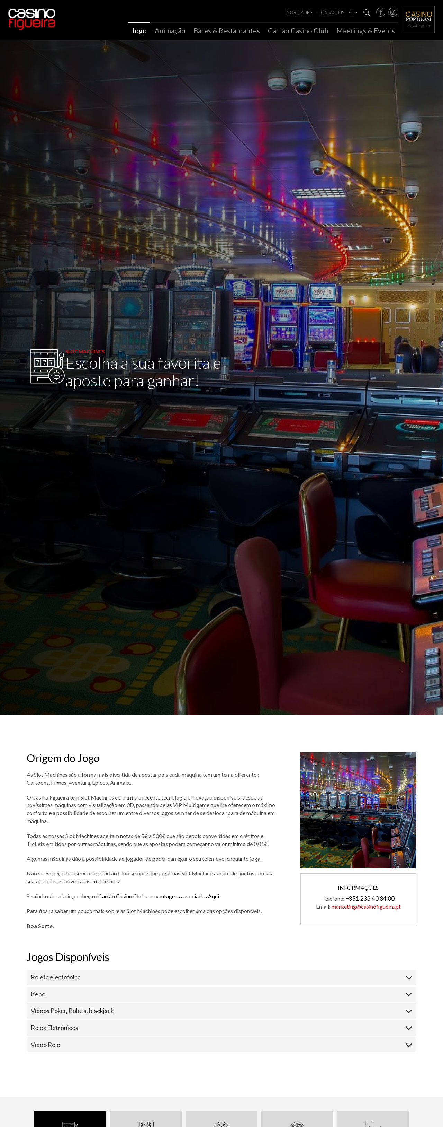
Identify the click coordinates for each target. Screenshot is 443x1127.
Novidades (299, 12)
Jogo (139, 30)
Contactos (330, 12)
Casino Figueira (22, 14)
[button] (380, 12)
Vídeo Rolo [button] (45, 1047)
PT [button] (353, 12)
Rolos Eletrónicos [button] (54, 1030)
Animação (170, 30)
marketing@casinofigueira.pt (366, 909)
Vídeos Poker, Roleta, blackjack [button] (72, 1013)
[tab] (221, 979)
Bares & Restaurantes (226, 30)
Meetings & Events (365, 30)
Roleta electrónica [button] (56, 979)
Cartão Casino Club (298, 30)
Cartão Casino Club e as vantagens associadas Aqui (158, 898)
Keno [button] (38, 996)
